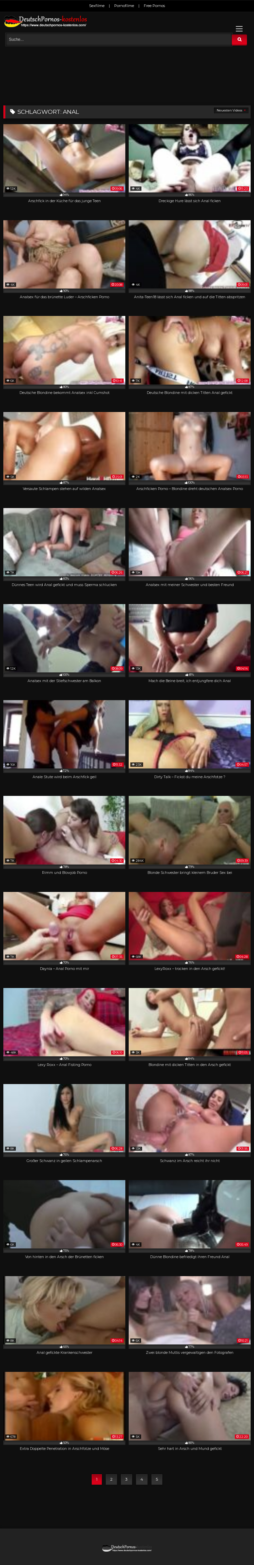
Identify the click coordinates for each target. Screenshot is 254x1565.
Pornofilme (124, 5)
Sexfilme (96, 5)
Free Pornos (154, 5)
